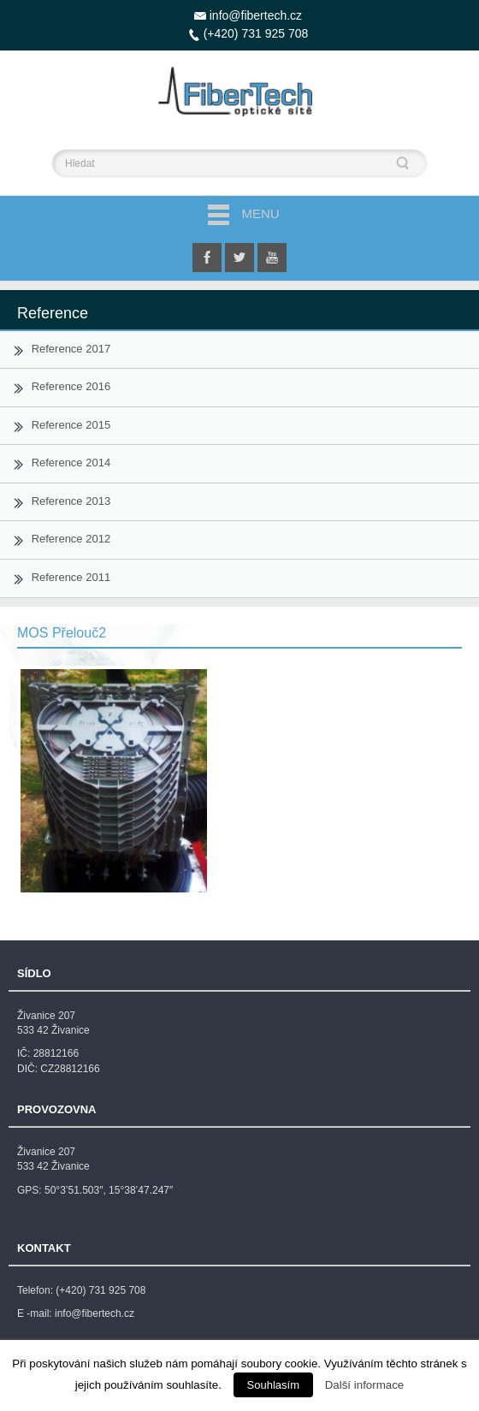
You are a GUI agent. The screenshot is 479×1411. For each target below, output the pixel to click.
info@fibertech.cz (256, 15)
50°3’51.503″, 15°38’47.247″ (108, 1190)
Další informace (365, 1384)
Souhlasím (273, 1384)
